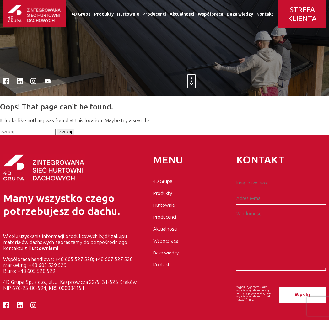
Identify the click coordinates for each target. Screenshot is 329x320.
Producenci (154, 14)
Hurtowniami (43, 248)
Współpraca (210, 14)
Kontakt (264, 14)
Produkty (104, 14)
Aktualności (182, 14)
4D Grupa (81, 14)
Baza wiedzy (240, 14)
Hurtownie (128, 14)
